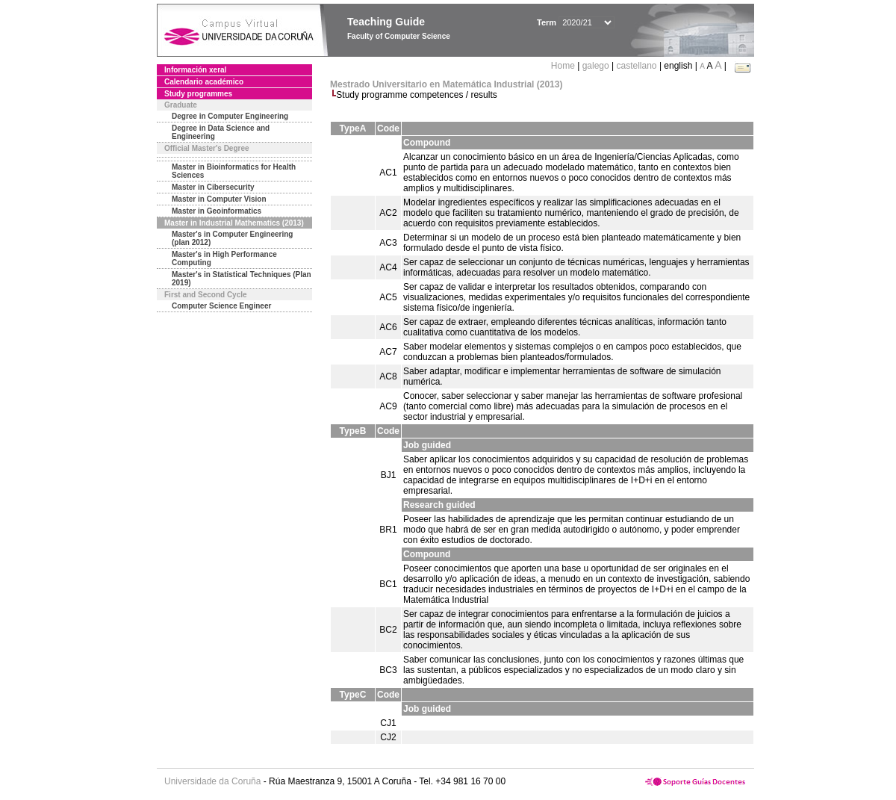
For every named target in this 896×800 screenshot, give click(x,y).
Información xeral (195, 70)
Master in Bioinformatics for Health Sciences (234, 171)
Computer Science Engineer (221, 306)
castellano (637, 66)
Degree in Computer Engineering (230, 116)
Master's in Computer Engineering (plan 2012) (232, 238)
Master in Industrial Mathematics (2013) (234, 223)
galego (595, 66)
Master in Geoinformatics (216, 211)
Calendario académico (203, 82)
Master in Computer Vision (219, 199)
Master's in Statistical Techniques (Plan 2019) (241, 278)
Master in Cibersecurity (213, 187)
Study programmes (198, 94)
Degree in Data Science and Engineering (221, 132)
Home (564, 66)
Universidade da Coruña (212, 781)
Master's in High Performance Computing (224, 258)
